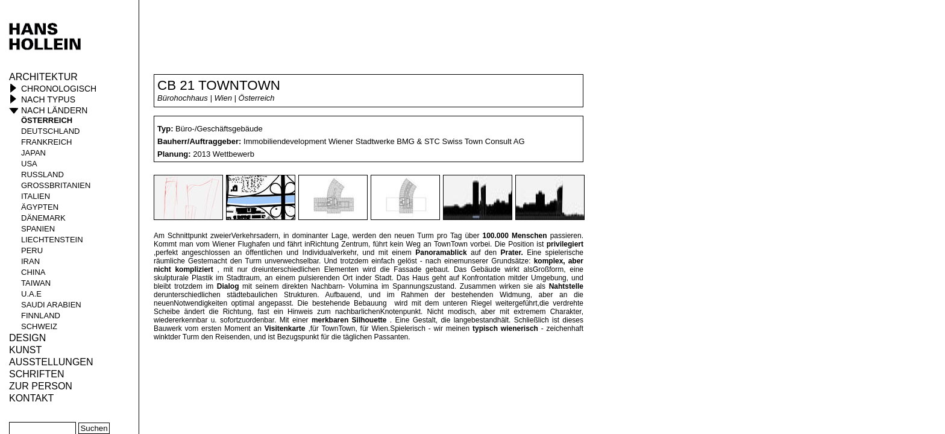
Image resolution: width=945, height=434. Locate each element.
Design (27, 338)
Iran (30, 261)
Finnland (40, 315)
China (33, 272)
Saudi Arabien (51, 304)
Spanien (38, 228)
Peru (32, 250)
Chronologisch (58, 88)
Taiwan (36, 283)
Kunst (25, 350)
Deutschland (50, 131)
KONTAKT (31, 398)
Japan (33, 152)
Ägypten (39, 207)
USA (29, 163)
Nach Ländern (54, 110)
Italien (35, 196)
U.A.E (31, 293)
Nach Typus (48, 99)
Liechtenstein (52, 239)
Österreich (46, 120)
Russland (42, 174)
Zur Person (40, 386)
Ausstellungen (51, 362)
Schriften (36, 374)
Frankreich (46, 141)
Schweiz (39, 326)
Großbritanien (55, 185)
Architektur (43, 77)
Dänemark (43, 217)
